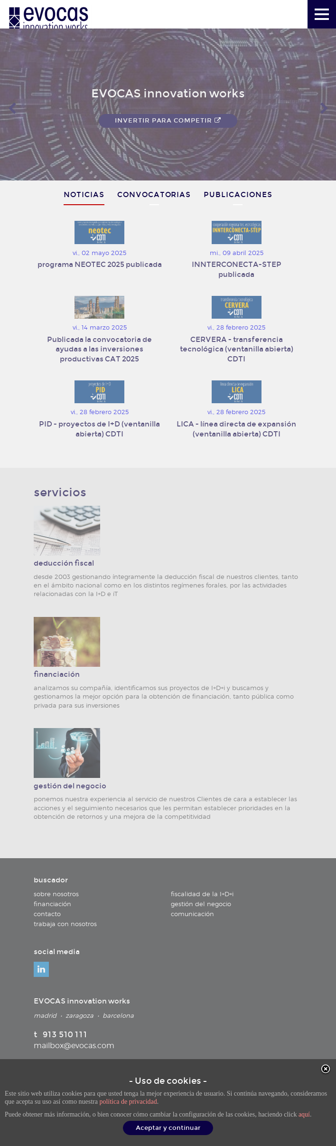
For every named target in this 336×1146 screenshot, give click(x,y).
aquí (304, 1114)
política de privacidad (128, 1101)
